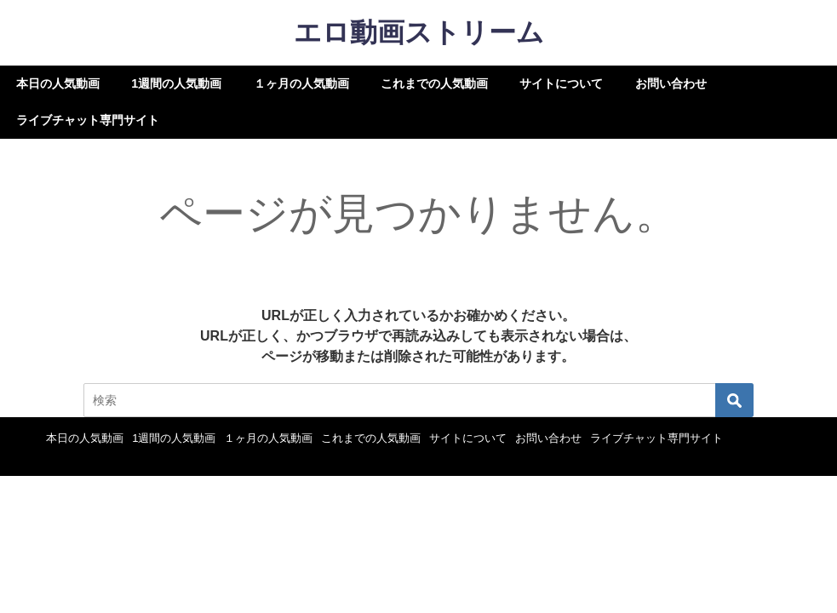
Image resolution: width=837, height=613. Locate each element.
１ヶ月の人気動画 (301, 83)
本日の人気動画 (58, 83)
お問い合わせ (671, 83)
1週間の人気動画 (176, 83)
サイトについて (561, 83)
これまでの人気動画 (434, 83)
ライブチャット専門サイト (87, 120)
